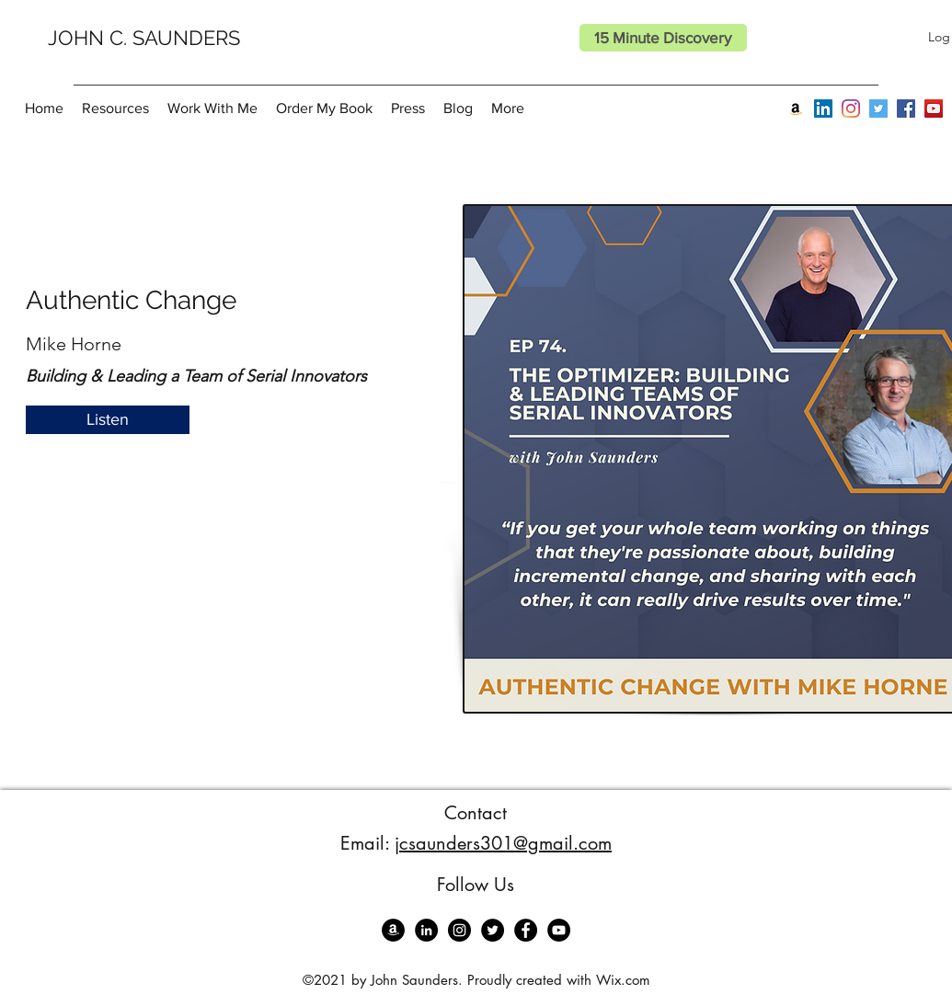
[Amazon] (795, 108)
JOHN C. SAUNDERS (144, 38)
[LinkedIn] (823, 108)
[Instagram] (851, 108)
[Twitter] (878, 108)
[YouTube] (933, 108)
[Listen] (107, 420)
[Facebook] (906, 108)
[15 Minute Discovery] (663, 37)
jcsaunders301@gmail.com (503, 843)
